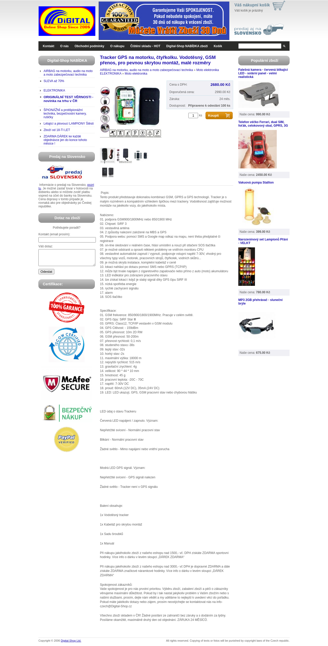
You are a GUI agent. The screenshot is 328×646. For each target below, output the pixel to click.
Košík (218, 46)
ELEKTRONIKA (54, 90)
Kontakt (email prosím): (54, 234)
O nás (64, 46)
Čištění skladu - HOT (145, 46)
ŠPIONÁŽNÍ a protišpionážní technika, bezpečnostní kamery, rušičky (65, 113)
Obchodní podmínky (89, 46)
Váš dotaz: (45, 246)
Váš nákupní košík (252, 5)
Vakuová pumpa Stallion (256, 182)
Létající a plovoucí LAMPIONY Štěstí (69, 123)
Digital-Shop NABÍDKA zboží (187, 46)
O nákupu (117, 46)
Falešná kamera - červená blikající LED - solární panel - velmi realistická (263, 73)
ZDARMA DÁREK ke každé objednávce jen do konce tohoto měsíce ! (65, 140)
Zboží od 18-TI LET (57, 130)
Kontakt (48, 46)
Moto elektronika (207, 70)
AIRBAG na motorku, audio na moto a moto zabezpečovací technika (68, 72)
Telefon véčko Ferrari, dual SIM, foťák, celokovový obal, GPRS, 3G (263, 123)
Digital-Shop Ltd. (71, 640)
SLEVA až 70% (54, 81)
